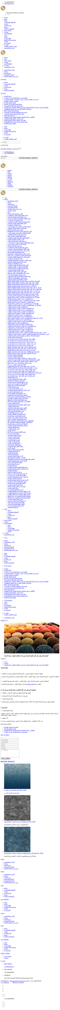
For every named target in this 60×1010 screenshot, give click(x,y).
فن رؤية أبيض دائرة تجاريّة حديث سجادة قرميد (20, 345)
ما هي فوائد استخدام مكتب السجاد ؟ (14, 114)
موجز (5, 35)
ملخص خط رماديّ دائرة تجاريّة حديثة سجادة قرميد (21, 339)
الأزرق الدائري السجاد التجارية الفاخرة (18, 265)
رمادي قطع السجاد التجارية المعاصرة (17, 215)
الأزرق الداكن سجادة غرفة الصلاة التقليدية (19, 493)
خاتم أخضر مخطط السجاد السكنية (17, 278)
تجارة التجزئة (7, 25)
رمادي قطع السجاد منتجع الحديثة (16, 416)
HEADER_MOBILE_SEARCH (28, 158)
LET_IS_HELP (5, 735)
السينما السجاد (29, 684)
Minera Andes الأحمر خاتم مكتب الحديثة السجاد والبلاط (22, 284)
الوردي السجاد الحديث (13, 440)
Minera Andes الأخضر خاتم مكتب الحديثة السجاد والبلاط (23, 282)
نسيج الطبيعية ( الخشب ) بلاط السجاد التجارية (20, 331)
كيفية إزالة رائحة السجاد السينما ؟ (13, 106)
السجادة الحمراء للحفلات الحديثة (16, 414)
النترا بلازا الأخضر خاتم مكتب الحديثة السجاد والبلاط (21, 348)
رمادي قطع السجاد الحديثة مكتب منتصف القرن (20, 242)
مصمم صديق (7, 30)
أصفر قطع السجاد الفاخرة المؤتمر (16, 223)
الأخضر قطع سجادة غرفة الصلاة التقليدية (18, 494)
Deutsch (9, 175)
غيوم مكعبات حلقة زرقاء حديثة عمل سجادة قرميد (21, 369)
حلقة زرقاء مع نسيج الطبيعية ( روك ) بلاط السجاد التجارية (23, 300)
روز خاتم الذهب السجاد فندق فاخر (17, 241)
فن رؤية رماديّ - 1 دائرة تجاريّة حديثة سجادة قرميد (21, 342)
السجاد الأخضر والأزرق (13, 443)
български (10, 186)
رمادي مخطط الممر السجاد (15, 263)
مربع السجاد (7, 73)
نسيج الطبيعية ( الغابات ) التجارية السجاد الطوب (20, 308)
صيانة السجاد (7, 96)
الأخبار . (6, 41)
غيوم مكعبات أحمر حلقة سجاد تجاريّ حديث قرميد (21, 374)
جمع (8, 212)
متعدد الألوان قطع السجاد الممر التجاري (18, 249)
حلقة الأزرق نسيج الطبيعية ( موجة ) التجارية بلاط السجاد (23, 303)
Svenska (9, 185)
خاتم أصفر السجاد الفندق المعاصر (16, 234)
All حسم (3, 93)
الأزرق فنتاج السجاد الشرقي (15, 456)
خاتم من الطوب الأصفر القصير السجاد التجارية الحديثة (22, 361)
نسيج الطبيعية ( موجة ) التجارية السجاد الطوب (20, 310)
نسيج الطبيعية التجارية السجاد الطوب (17, 307)
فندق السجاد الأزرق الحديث (15, 220)
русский (9, 178)
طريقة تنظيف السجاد (10, 102)
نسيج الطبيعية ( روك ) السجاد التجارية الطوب (20, 316)
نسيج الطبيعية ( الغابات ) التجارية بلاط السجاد (20, 324)
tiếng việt (10, 181)
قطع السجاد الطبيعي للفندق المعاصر (17, 266)
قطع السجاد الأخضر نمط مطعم (16, 385)
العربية (9, 180)
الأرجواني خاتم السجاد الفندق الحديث (17, 477)
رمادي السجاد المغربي (13, 428)
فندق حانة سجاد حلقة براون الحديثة (17, 417)
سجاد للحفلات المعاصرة (14, 225)
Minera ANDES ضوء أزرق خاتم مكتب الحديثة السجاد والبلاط (24, 287)
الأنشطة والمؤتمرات (9, 22)
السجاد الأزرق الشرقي (13, 436)
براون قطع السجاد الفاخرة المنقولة (17, 400)
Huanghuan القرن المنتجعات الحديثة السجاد (19, 231)
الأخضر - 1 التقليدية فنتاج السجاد (16, 457)
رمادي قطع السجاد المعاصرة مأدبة (17, 419)
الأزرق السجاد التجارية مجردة (15, 505)
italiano (9, 177)
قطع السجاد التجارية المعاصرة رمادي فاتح (19, 255)
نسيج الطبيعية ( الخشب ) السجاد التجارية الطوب (20, 311)
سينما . (6, 27)
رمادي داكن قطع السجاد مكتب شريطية (18, 273)
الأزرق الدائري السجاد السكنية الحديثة (17, 469)
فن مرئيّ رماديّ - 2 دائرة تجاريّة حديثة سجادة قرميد (21, 343)
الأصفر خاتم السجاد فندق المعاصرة (17, 395)
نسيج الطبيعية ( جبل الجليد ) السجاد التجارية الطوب (21, 326)
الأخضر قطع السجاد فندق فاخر (16, 504)
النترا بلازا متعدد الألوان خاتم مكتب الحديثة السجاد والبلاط (23, 351)
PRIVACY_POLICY (18, 984)
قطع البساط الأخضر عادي (14, 462)
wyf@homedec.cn (9, 3)
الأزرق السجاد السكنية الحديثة (15, 239)
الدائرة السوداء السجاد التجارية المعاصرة (18, 221)
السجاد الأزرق (11, 430)
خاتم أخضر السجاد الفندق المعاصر (17, 228)
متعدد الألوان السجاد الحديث (15, 446)
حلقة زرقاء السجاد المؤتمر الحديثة (16, 379)
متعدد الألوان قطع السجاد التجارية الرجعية (19, 218)
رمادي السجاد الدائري (13, 406)
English (9, 170)
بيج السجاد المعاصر (12, 507)
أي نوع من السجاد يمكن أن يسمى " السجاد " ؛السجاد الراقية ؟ (21, 99)
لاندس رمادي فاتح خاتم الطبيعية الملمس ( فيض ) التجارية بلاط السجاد (26, 332)
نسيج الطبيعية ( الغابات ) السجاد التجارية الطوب (20, 313)
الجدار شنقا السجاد (9, 70)
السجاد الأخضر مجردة (13, 403)
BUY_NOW (23, 791)
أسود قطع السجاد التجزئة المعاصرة (17, 467)
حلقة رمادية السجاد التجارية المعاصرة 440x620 (20, 420)
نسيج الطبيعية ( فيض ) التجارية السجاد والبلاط (20, 298)
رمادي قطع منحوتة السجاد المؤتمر (17, 409)
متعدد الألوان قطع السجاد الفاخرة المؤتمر (19, 276)
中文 (8, 172)
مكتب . (6, 24)
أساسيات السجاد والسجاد (11, 101)
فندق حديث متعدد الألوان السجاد (16, 486)
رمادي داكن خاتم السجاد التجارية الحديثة (18, 250)
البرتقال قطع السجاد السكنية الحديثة (17, 425)
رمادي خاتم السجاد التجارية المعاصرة (17, 247)
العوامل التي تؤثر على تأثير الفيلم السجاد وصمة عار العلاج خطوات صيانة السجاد (26, 107)
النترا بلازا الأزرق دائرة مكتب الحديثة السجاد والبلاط (21, 347)
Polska (9, 183)
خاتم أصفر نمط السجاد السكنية (16, 380)
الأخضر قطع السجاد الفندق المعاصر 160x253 (19, 422)
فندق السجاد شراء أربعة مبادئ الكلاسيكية (15, 122)
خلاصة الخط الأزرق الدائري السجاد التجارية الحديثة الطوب (23, 335)
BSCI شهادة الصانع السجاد (11, 110)
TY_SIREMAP (5, 984)
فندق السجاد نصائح (9, 115)
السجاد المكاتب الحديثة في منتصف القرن (19, 233)
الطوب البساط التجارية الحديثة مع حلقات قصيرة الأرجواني (23, 359)
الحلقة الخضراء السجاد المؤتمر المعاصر (18, 238)
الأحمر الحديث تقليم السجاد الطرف (17, 461)
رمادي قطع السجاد (12, 377)
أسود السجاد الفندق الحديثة (14, 337)
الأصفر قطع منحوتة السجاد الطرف (17, 408)
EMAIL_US (4, 620)
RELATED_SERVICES (8, 763)
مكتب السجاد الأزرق (13, 387)
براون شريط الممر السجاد (14, 246)
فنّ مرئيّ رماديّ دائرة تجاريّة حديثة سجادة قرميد (20, 340)
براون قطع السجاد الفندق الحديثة (16, 393)
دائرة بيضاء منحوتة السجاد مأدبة (16, 274)
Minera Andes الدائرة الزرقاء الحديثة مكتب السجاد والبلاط (23, 281)
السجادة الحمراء (11, 465)
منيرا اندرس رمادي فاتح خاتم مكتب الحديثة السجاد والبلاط (23, 290)
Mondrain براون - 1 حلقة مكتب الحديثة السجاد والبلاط (22, 367)
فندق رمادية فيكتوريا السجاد (15, 230)
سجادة (6, 17)
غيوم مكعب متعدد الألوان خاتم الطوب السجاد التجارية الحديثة (24, 372)
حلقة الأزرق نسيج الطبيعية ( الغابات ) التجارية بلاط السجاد (23, 297)
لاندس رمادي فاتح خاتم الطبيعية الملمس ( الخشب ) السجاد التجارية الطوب (28, 334)
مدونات (6, 32)
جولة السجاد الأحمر (12, 452)
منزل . (6, 197)
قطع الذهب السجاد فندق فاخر (15, 502)
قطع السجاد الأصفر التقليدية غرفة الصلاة (18, 497)
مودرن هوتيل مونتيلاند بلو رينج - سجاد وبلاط (19, 363)
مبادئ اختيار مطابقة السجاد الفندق (13, 118)
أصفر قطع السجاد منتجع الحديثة (16, 483)
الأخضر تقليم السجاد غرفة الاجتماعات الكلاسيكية (21, 459)
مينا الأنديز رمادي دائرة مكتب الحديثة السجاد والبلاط (21, 286)
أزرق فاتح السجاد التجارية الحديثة (16, 501)
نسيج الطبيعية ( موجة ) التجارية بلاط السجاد (19, 319)
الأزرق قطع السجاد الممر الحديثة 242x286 (19, 396)
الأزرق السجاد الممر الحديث (15, 388)
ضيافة (6, 20)
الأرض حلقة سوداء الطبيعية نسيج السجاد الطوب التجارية (23, 295)
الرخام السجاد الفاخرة (13, 451)
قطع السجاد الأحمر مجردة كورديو (16, 475)
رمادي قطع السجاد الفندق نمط (16, 252)
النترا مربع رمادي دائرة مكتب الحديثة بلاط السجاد (21, 350)
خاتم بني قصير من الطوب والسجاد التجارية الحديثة (21, 358)
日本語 (9, 174)
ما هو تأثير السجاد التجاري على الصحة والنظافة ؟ (17, 109)
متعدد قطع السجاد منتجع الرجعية (16, 236)
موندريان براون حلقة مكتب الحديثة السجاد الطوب (21, 366)
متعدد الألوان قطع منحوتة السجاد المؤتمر (18, 404)
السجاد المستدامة (9, 74)
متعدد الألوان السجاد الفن (14, 444)
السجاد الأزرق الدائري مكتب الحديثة (17, 384)
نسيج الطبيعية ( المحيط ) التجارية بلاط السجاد (20, 327)
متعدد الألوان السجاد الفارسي (15, 270)
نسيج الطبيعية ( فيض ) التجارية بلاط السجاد (19, 315)
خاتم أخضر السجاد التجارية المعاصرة (17, 398)
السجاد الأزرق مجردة (13, 433)
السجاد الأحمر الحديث (13, 438)
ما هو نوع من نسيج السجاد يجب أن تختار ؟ (15, 98)
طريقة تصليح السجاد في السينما (13, 104)
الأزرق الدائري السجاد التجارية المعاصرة (18, 254)
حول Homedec (8, 33)
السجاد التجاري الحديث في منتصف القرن (19, 226)
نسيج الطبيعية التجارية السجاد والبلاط (17, 323)
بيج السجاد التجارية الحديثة (14, 478)
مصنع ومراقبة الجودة (10, 40)
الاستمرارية (7, 43)
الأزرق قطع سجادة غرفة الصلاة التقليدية (18, 491)
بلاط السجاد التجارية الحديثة (15, 355)
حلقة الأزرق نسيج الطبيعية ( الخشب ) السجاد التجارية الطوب (24, 305)
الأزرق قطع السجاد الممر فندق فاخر (17, 382)
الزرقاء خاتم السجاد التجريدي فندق (17, 473)
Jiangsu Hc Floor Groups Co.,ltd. (19, 982)
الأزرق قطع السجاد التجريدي (15, 489)
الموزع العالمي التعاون (10, 46)
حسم (5, 19)
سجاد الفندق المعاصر (13, 427)
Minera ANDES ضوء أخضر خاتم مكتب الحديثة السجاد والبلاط (24, 289)
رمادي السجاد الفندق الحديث (15, 499)
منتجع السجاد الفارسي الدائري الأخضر (18, 268)
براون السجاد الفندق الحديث (15, 392)
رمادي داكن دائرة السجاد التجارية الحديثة (18, 257)
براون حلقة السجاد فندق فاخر (15, 411)
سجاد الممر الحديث (12, 488)
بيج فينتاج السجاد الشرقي (14, 435)
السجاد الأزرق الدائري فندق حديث (16, 244)
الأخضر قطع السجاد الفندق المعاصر (17, 279)
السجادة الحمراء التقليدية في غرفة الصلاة (19, 496)
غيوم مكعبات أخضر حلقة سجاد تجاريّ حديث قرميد (21, 371)
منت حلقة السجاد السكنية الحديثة (16, 217)
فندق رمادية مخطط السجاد (15, 412)
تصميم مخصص (11, 210)
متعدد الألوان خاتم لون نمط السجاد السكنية (19, 260)
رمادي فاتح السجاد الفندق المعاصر (17, 262)
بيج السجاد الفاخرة (12, 470)
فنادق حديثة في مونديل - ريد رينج (16, 364)
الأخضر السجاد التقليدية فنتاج (15, 449)
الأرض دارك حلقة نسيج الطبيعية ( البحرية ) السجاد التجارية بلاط (24, 318)
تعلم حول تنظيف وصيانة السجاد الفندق (15, 120)
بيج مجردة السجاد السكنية (14, 472)
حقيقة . (6, 36)
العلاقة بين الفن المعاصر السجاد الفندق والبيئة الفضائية (19, 117)
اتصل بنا (6, 45)
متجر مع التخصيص (9, 48)
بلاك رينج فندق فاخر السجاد (15, 213)
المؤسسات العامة (9, 28)
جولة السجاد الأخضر (13, 454)
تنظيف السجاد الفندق (10, 123)
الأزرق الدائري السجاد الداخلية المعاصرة (18, 390)
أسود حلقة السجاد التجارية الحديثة (16, 481)
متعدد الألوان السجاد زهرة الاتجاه (16, 432)
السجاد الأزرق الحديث (13, 441)
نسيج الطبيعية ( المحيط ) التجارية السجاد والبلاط (20, 302)
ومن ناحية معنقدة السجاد (11, 76)
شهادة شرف (7, 38)
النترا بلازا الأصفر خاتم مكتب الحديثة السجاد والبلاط (21, 353)
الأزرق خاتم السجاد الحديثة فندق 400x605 (18, 401)
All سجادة (3, 79)
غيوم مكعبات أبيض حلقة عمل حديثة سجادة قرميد (21, 375)
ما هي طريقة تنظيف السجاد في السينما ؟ (15, 112)
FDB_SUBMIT (5, 760)
